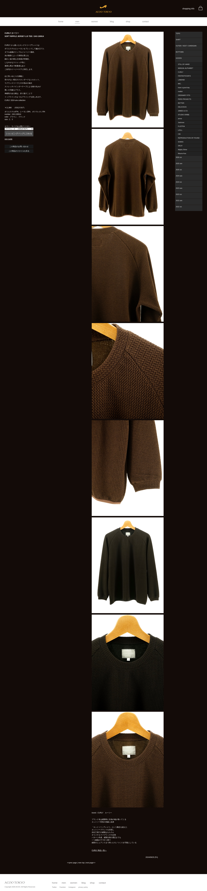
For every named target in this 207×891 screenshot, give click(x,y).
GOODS (179, 58)
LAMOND (181, 80)
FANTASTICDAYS (184, 76)
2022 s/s (179, 207)
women (94, 21)
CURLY (180, 72)
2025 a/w (179, 163)
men (77, 21)
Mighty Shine (182, 149)
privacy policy (83, 887)
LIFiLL (180, 130)
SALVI (180, 146)
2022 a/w (179, 200)
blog (112, 21)
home (60, 21)
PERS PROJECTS (184, 99)
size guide (8, 139)
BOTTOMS (180, 52)
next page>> (90, 863)
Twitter (54, 887)
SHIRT (178, 39)
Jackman (181, 122)
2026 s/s (179, 157)
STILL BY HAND (184, 64)
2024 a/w (179, 176)
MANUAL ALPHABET (185, 68)
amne (180, 118)
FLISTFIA (181, 126)
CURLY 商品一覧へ (99, 850)
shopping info (188, 8)
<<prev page (72, 863)
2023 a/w (179, 188)
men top (81, 863)
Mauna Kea (182, 153)
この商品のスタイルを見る (19, 151)
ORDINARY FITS (184, 95)
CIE (179, 134)
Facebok (63, 887)
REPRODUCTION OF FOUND (189, 138)
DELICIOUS (182, 107)
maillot (180, 91)
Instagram (71, 887)
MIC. (179, 84)
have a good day (184, 87)
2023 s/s (179, 194)
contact (145, 21)
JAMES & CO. (183, 111)
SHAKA (180, 142)
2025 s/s (179, 170)
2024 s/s (179, 182)
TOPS (178, 33)
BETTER (181, 103)
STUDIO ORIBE (183, 115)
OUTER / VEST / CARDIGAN (186, 46)
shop (128, 21)
